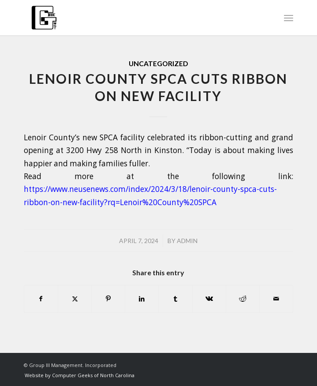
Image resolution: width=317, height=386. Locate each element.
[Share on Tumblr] (175, 298)
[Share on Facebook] (41, 298)
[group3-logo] (131, 17)
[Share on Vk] (209, 298)
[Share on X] (74, 298)
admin (187, 240)
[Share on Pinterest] (108, 298)
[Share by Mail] (276, 298)
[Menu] (288, 17)
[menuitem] (288, 17)
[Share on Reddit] (242, 298)
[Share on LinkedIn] (141, 298)
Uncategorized (158, 63)
